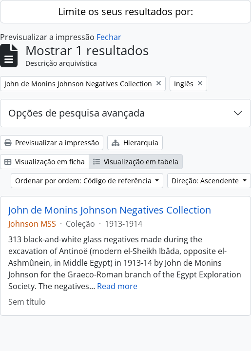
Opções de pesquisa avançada (76, 112)
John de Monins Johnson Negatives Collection (109, 210)
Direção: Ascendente (206, 180)
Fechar (109, 37)
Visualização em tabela (135, 161)
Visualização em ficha (44, 161)
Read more (117, 286)
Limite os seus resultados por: (125, 11)
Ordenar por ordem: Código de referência (84, 180)
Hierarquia (135, 142)
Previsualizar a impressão (51, 142)
